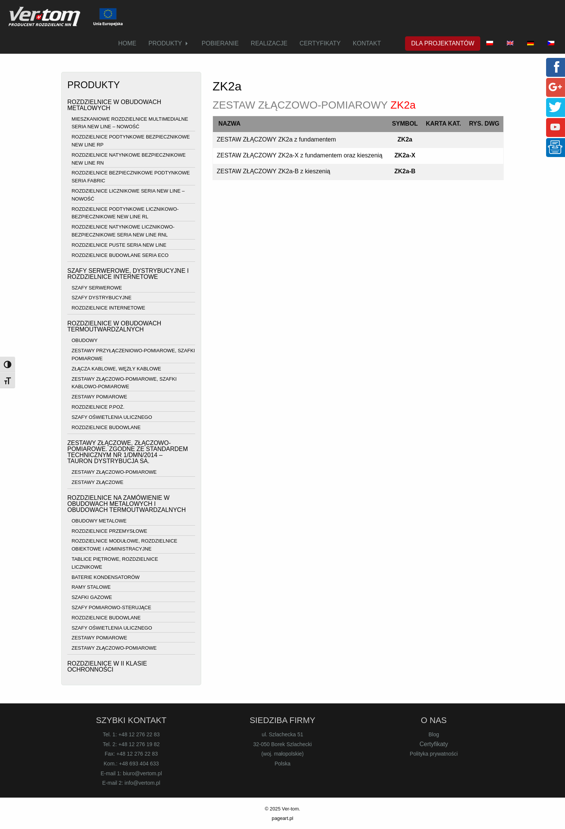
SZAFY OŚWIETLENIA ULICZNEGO (111, 417)
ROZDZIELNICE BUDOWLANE (106, 427)
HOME (127, 43)
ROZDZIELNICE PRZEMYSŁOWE (109, 531)
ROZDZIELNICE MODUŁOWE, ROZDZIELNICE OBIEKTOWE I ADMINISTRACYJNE (124, 545)
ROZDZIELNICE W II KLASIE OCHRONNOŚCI (107, 666)
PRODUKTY (165, 43)
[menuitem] (127, 43)
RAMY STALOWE (91, 587)
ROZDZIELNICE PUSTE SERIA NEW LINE (118, 245)
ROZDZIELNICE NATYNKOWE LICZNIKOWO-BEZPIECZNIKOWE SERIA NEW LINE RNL (122, 231)
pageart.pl (282, 818)
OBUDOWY (84, 341)
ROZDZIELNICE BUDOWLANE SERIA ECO (119, 255)
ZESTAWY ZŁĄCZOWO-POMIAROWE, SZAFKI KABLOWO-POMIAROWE (124, 383)
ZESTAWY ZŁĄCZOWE (97, 482)
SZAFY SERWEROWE (96, 288)
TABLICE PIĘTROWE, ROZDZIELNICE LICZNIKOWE (114, 563)
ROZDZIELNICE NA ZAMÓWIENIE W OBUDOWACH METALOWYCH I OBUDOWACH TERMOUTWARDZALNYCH (126, 504)
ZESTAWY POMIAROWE (99, 397)
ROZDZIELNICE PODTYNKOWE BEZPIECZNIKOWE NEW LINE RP (130, 141)
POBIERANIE (220, 43)
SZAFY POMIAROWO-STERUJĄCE (111, 607)
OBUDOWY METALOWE (98, 521)
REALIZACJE (269, 43)
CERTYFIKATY (320, 43)
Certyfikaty (433, 744)
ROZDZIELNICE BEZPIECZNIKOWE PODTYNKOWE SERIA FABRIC (130, 177)
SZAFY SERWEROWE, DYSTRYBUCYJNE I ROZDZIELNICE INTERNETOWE (128, 274)
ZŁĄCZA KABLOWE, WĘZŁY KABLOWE (116, 369)
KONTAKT (367, 43)
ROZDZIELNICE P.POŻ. (97, 407)
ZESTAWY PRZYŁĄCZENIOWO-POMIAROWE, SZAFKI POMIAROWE (133, 354)
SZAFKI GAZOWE (91, 597)
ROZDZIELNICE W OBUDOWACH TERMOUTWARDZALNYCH (114, 326)
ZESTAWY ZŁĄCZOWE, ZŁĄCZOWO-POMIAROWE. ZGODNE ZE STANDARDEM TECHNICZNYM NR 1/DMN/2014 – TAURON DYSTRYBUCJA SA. (127, 452)
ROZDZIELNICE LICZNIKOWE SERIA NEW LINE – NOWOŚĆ (128, 195)
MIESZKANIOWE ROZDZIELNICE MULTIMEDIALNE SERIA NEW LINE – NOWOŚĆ (129, 123)
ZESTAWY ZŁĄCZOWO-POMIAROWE (114, 472)
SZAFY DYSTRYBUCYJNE (101, 298)
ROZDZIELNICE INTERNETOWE (108, 308)
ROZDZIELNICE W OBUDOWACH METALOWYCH (114, 105)
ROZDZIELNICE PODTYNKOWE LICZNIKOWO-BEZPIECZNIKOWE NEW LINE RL (125, 213)
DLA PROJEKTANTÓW (442, 43)
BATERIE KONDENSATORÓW (105, 577)
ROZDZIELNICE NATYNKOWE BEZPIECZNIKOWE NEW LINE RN (128, 159)
